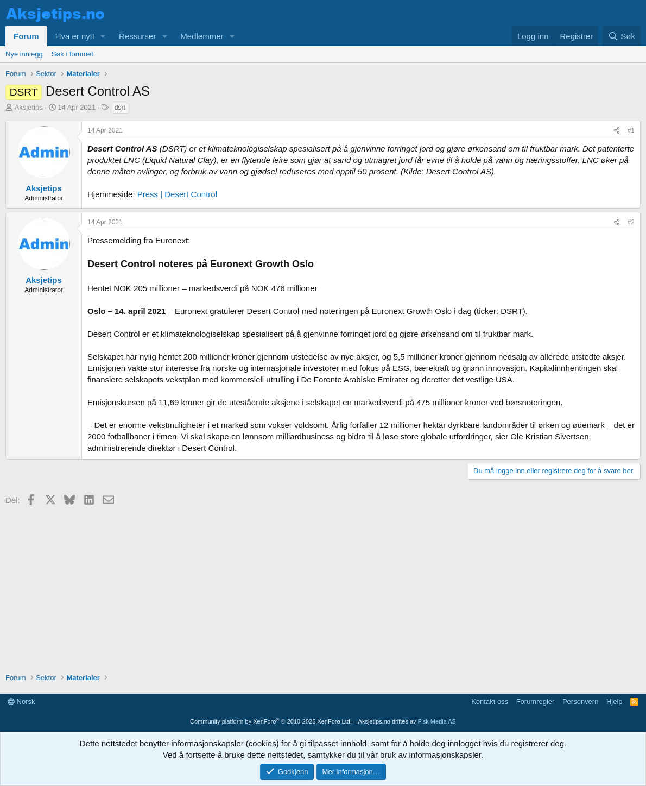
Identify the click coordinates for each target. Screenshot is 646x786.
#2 (631, 222)
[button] (103, 36)
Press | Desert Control (177, 194)
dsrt (120, 107)
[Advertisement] (323, 586)
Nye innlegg (24, 54)
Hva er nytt (75, 36)
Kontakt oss (489, 701)
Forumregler (535, 701)
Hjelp (614, 701)
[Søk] (622, 36)
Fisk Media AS (437, 721)
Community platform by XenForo (271, 721)
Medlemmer (201, 36)
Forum (26, 36)
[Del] (617, 130)
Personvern (580, 701)
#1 (631, 130)
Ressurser (137, 36)
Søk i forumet (72, 54)
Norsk (21, 701)
